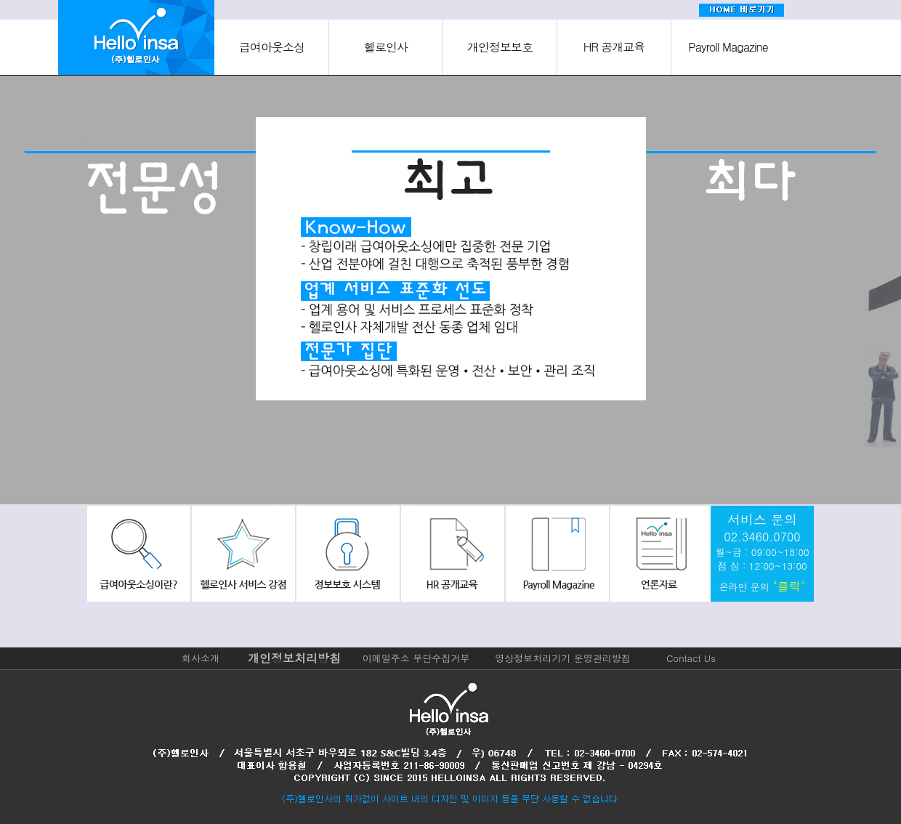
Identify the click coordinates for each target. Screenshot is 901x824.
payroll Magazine (554, 554)
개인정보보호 (500, 47)
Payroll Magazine (727, 47)
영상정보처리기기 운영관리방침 (562, 658)
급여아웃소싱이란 (138, 554)
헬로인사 (386, 47)
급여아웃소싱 (271, 47)
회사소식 (658, 554)
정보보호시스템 (346, 554)
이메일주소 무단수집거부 (416, 658)
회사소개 (200, 658)
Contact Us (691, 658)
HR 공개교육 (614, 47)
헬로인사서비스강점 (242, 554)
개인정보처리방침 (294, 658)
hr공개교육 (450, 554)
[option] (153, 293)
